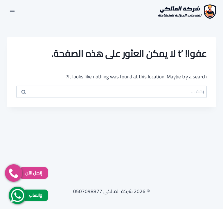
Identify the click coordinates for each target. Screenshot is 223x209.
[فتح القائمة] (12, 11)
